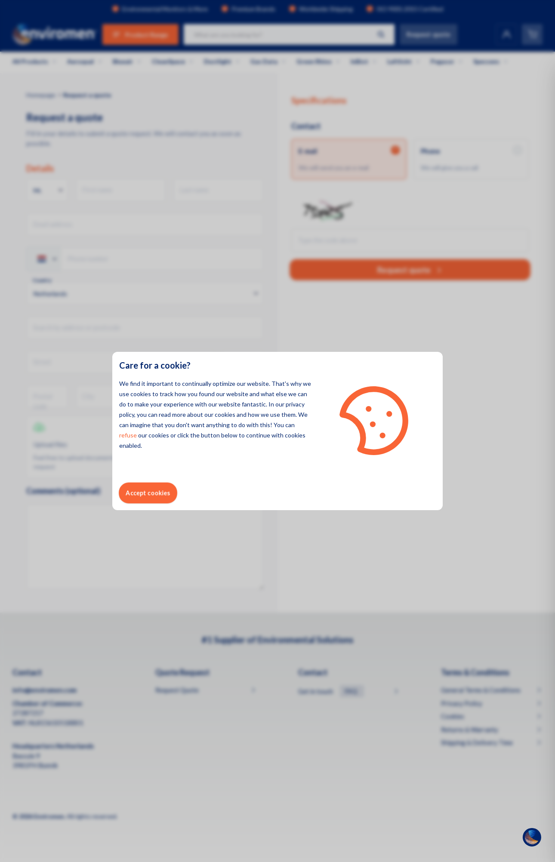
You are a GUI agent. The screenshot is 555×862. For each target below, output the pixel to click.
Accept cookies (148, 492)
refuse (128, 435)
